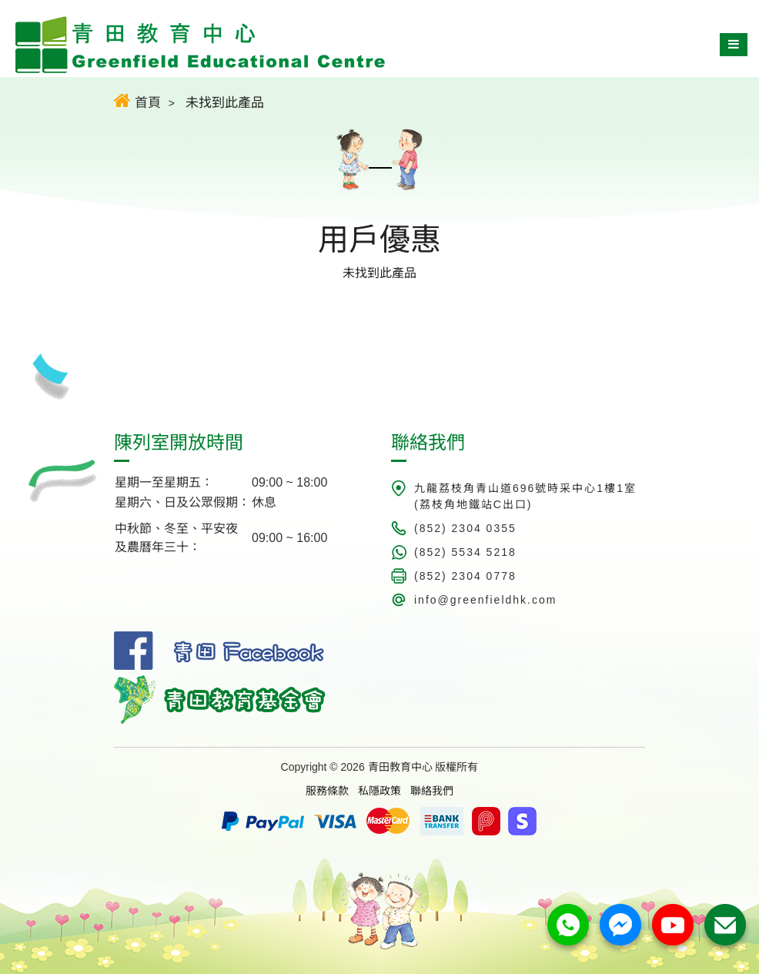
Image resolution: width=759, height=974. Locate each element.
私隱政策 (379, 791)
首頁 (137, 100)
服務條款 (327, 791)
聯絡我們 (431, 791)
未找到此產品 (225, 102)
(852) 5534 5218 (465, 552)
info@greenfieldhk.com (485, 600)
